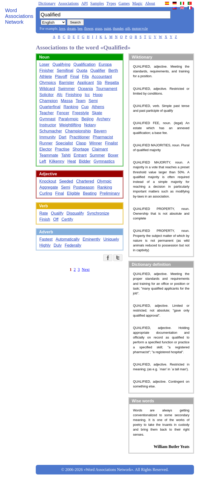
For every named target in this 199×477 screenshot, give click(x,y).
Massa (67, 101)
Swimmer (66, 89)
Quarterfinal (49, 107)
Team (80, 101)
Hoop (98, 95)
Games (123, 3)
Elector (45, 149)
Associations (68, 3)
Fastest (45, 239)
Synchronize (98, 213)
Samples (97, 3)
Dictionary (46, 3)
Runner (45, 143)
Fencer (63, 113)
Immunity (47, 137)
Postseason (83, 187)
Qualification (84, 64)
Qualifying (61, 64)
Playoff (61, 76)
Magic (137, 3)
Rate (43, 213)
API (84, 3)
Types (111, 3)
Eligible (73, 193)
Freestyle (80, 113)
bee (80, 29)
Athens (98, 107)
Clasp (81, 143)
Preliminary (110, 193)
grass (98, 29)
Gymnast (47, 119)
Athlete (45, 76)
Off (55, 219)
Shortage (81, 149)
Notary (90, 125)
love (62, 29)
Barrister (66, 82)
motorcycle (140, 29)
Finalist (111, 143)
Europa (105, 64)
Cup (85, 107)
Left (42, 161)
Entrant (80, 155)
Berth (113, 70)
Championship (78, 131)
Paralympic (68, 119)
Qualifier (98, 70)
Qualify (57, 213)
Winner (95, 143)
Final (74, 76)
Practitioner (79, 137)
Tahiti (66, 155)
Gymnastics (104, 161)
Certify (67, 219)
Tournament (106, 89)
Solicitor (46, 95)
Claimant (100, 149)
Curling (45, 193)
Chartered (85, 181)
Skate (97, 113)
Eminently (91, 239)
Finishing (73, 95)
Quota (81, 70)
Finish (44, 219)
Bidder (84, 161)
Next (86, 269)
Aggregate (48, 187)
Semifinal (65, 70)
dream (71, 29)
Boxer (113, 155)
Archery (103, 119)
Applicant (85, 82)
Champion (48, 101)
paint (107, 29)
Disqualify (75, 213)
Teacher (46, 113)
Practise (62, 149)
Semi (92, 101)
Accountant (102, 76)
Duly (58, 245)
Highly (44, 245)
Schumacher (50, 131)
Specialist (64, 143)
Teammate (48, 155)
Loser (44, 64)
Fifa (85, 76)
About (150, 3)
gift (127, 29)
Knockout (47, 181)
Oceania (85, 89)
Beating (89, 193)
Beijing (87, 119)
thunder (118, 29)
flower (88, 29)
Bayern (100, 131)
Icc (87, 95)
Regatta (112, 82)
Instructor (47, 125)
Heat (71, 161)
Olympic (104, 181)
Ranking (70, 107)
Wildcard (47, 89)
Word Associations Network (19, 16)
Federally (73, 245)
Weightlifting (70, 125)
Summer (97, 155)
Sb (99, 82)
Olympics (47, 82)
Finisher (46, 70)
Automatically (68, 239)
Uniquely (111, 239)
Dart (62, 137)
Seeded (66, 181)
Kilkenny (56, 161)
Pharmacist (103, 137)
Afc (59, 95)
